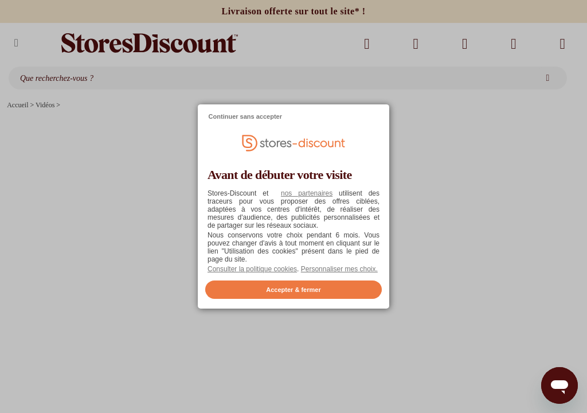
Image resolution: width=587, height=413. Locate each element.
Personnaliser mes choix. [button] (339, 269)
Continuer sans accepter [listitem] (245, 116)
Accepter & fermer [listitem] (293, 289)
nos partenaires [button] (306, 193)
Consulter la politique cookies (252, 269)
